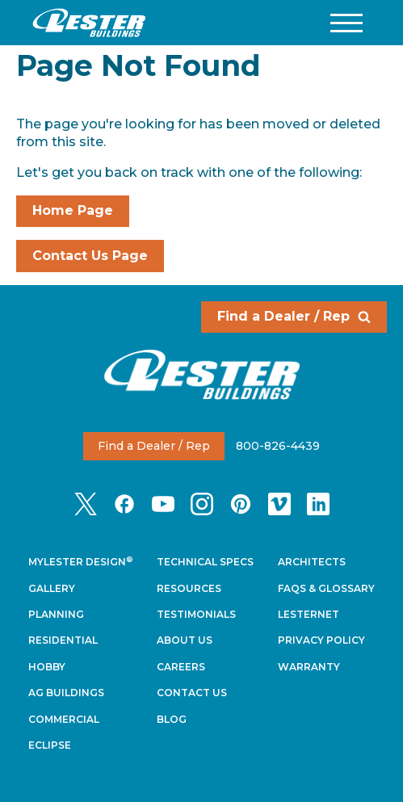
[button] (346, 23)
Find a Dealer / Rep (294, 316)
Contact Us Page (90, 255)
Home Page (72, 210)
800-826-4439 (278, 446)
